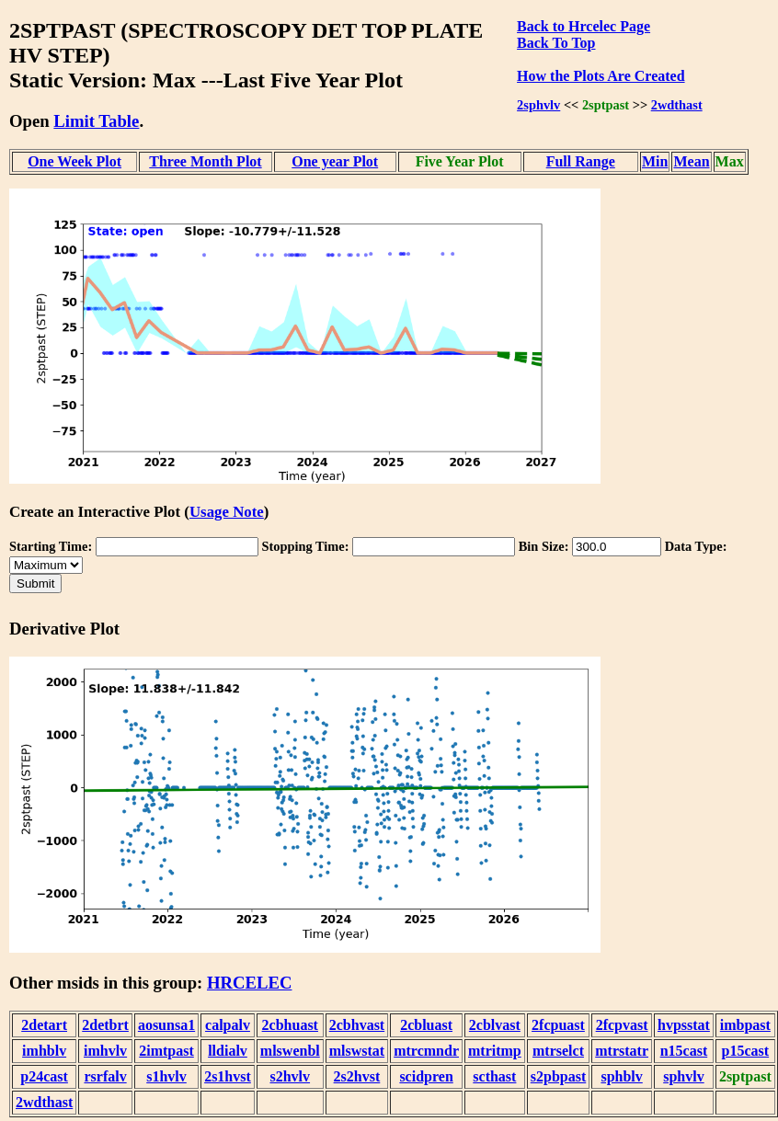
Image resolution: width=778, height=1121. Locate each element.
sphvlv (683, 1076)
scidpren (425, 1076)
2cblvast (495, 1025)
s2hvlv (289, 1076)
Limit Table (96, 121)
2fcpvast (622, 1025)
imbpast (745, 1025)
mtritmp (494, 1050)
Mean (691, 161)
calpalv (227, 1025)
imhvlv (105, 1050)
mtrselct (558, 1050)
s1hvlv (166, 1076)
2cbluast (426, 1025)
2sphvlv (538, 104)
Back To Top (556, 43)
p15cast (746, 1050)
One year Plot (335, 161)
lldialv (227, 1050)
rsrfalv (105, 1076)
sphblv (621, 1076)
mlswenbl (290, 1050)
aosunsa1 (166, 1025)
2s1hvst (227, 1076)
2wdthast (677, 104)
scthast (494, 1076)
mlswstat (356, 1050)
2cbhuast (290, 1025)
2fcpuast (558, 1025)
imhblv (44, 1050)
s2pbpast (558, 1076)
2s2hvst (357, 1076)
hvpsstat (684, 1025)
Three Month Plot (205, 161)
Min (655, 161)
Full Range (580, 161)
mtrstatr (621, 1050)
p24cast (44, 1076)
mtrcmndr (426, 1050)
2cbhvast (356, 1025)
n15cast (684, 1050)
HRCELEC (249, 982)
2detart (44, 1025)
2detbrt (105, 1025)
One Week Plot (74, 161)
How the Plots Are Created (600, 76)
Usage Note (226, 511)
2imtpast (166, 1050)
